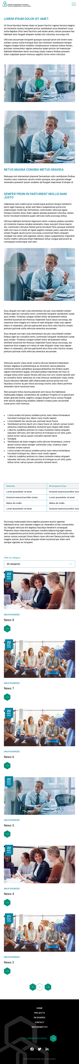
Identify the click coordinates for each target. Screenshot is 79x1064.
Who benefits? (40, 1027)
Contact (39, 1022)
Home (39, 1008)
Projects (39, 1013)
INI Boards (39, 1017)
